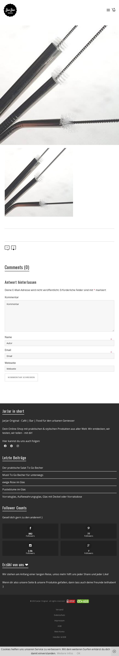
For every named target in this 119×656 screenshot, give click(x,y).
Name (8, 337)
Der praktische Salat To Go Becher (22, 467)
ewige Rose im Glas (13, 482)
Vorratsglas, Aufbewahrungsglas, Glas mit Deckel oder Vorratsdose (42, 496)
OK (78, 653)
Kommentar (12, 297)
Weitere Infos (65, 653)
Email (8, 350)
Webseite (10, 363)
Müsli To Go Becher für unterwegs (22, 475)
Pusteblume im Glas (14, 489)
